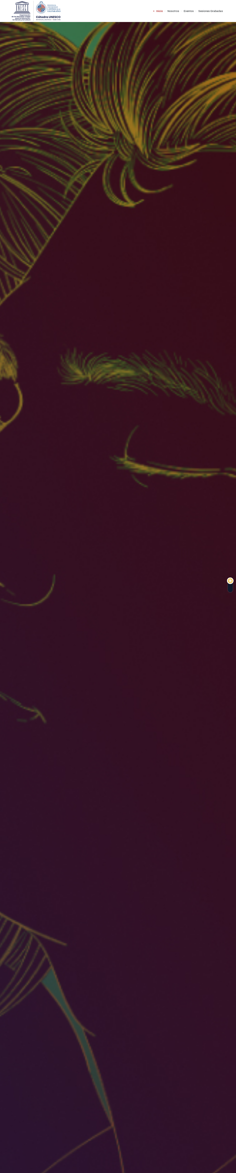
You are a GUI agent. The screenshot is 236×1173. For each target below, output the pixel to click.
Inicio (159, 11)
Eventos (189, 11)
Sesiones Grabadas (210, 11)
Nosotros (173, 11)
